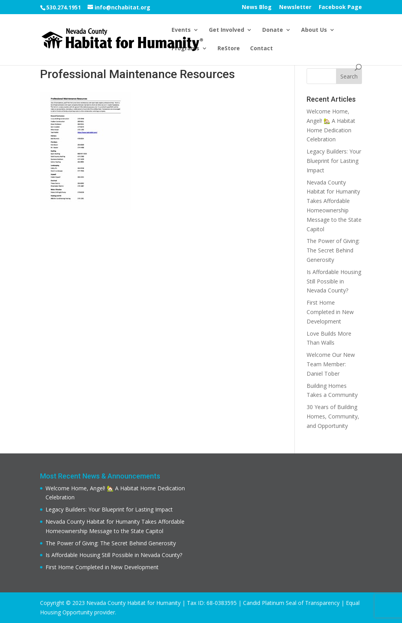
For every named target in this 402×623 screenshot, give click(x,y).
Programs (185, 49)
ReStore (228, 49)
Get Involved (226, 30)
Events (181, 30)
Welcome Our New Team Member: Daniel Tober (331, 364)
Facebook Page (340, 7)
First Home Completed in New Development (330, 312)
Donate (272, 30)
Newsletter (295, 7)
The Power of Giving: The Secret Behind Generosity (333, 250)
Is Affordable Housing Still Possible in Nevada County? (334, 281)
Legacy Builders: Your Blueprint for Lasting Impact (334, 161)
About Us (314, 30)
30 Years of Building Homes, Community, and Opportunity (333, 416)
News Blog (257, 7)
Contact (261, 49)
